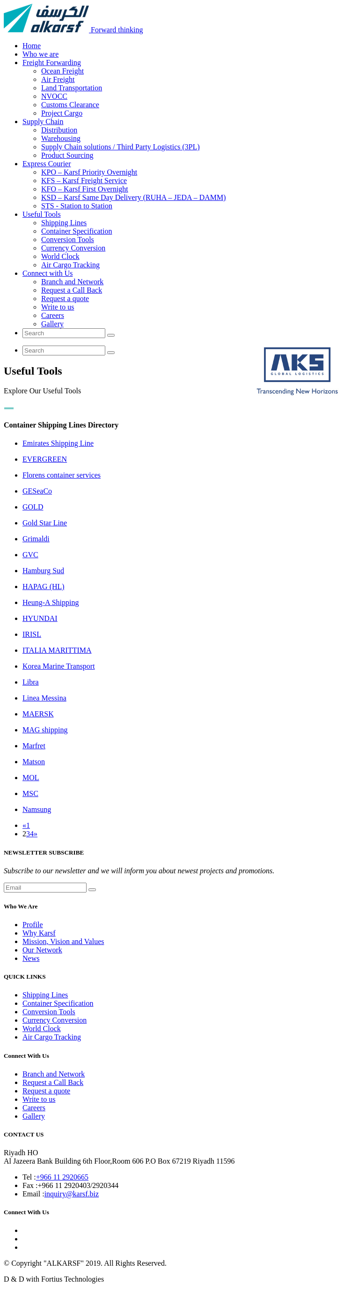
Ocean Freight (62, 71)
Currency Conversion (73, 248)
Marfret (33, 746)
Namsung (36, 809)
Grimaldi (36, 539)
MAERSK (38, 714)
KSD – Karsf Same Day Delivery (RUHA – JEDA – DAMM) (133, 197)
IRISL (31, 634)
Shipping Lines (64, 223)
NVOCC (54, 96)
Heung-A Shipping (50, 602)
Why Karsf (39, 933)
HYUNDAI (40, 618)
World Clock (60, 256)
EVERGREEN (44, 459)
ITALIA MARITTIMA (57, 650)
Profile (32, 925)
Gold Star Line (44, 523)
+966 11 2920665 (62, 1177)
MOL (30, 778)
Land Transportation (71, 88)
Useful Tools (41, 214)
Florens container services (61, 475)
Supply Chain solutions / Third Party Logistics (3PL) (120, 147)
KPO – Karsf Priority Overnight (89, 172)
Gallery (52, 324)
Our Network (42, 950)
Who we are (40, 54)
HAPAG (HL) (43, 586)
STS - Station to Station (76, 206)
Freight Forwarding (51, 62)
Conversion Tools (67, 239)
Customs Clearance (70, 105)
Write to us (57, 307)
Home (31, 46)
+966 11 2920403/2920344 (77, 1185)
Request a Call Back (71, 290)
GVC (30, 555)
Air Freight (58, 79)
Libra (30, 682)
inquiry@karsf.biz (71, 1194)
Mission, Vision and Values (63, 941)
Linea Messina (44, 698)
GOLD (32, 507)
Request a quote (65, 298)
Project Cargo (61, 113)
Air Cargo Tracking (70, 265)
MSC (30, 793)
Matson (33, 762)
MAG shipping (44, 730)
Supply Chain (43, 121)
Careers (52, 315)
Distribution (59, 130)
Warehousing (60, 138)
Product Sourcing (67, 155)
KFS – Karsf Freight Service (84, 180)
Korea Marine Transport (58, 666)
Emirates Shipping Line (58, 443)
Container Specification (76, 231)
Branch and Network (72, 282)
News (30, 958)
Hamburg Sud (43, 571)
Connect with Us (47, 273)
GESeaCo (37, 491)
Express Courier (46, 164)
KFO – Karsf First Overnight (84, 189)
